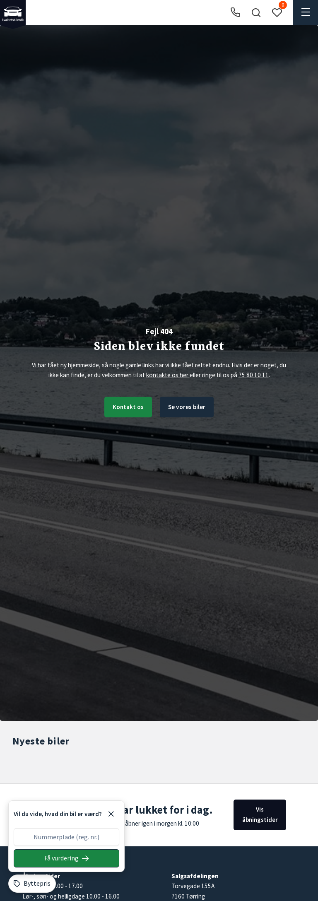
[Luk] (111, 814)
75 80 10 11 (253, 375)
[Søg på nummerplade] (66, 858)
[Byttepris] (32, 883)
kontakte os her (168, 375)
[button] (256, 12)
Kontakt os (128, 407)
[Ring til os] (235, 12)
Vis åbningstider (260, 814)
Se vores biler (186, 407)
